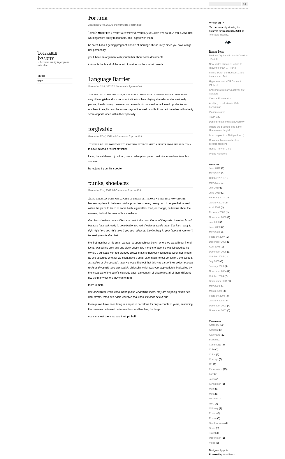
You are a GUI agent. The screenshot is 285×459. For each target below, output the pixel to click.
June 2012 (214, 168)
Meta (212, 393)
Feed (40, 81)
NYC (211, 403)
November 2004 (218, 271)
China (212, 354)
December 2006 (218, 241)
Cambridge (215, 344)
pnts (225, 450)
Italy (211, 374)
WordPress (229, 454)
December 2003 (218, 305)
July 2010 (214, 187)
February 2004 (217, 295)
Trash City (214, 117)
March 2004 (215, 291)
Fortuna (97, 17)
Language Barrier (109, 79)
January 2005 (216, 266)
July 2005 (214, 261)
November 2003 (218, 310)
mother (103, 33)
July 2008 (214, 222)
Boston (213, 339)
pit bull (131, 316)
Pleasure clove (217, 112)
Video (212, 442)
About (41, 76)
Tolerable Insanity (47, 55)
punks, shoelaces (108, 183)
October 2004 (216, 276)
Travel (212, 433)
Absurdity (214, 325)
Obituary (213, 408)
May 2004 (214, 286)
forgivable (100, 129)
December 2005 (218, 251)
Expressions (215, 369)
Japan (212, 379)
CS (211, 364)
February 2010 (217, 197)
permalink (136, 24)
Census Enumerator (220, 98)
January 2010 (216, 202)
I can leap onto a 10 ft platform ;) (226, 135)
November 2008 (218, 217)
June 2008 (214, 227)
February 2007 (217, 236)
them (108, 316)
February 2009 (217, 212)
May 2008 (214, 232)
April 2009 (214, 207)
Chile (212, 349)
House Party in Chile (220, 148)
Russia (212, 418)
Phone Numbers (218, 153)
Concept (213, 359)
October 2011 (216, 178)
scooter (118, 168)
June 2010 (214, 192)
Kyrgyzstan (215, 383)
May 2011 (214, 182)
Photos (213, 413)
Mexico (213, 398)
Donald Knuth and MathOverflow (227, 121)
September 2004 (218, 281)
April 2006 (214, 246)
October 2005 (216, 256)
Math (212, 388)
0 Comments (121, 24)
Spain (212, 428)
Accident (213, 330)
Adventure (214, 334)
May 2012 (214, 173)
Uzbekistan (215, 437)
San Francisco (217, 423)
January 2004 (216, 300)
